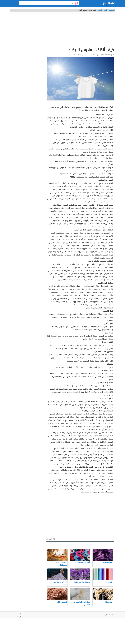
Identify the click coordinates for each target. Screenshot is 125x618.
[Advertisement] (80, 31)
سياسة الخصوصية (16, 614)
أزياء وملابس (102, 10)
